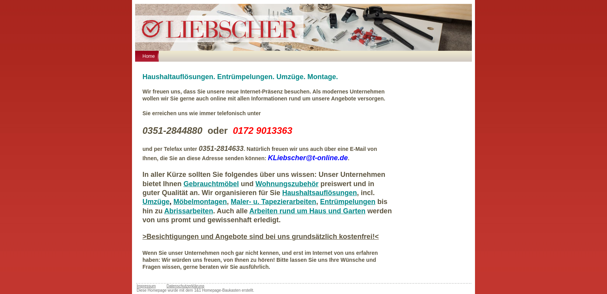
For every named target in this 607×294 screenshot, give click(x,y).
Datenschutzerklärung (185, 286)
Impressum (146, 286)
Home (148, 56)
